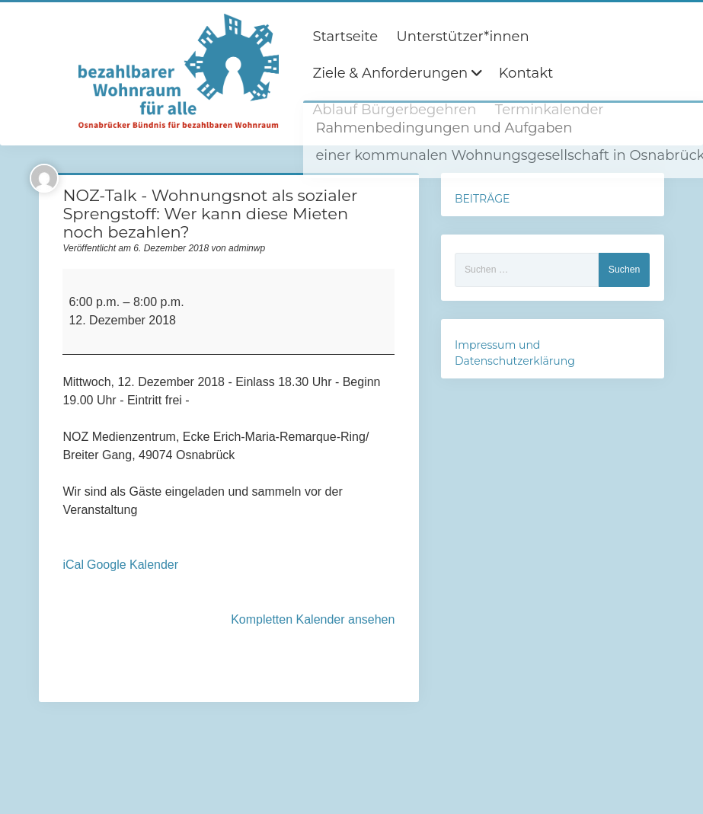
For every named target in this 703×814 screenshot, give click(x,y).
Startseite (345, 36)
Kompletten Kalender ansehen (313, 619)
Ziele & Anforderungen (390, 73)
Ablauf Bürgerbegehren (394, 109)
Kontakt (526, 73)
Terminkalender (549, 109)
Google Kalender (132, 564)
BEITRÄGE (482, 199)
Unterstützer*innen (463, 36)
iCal (73, 564)
